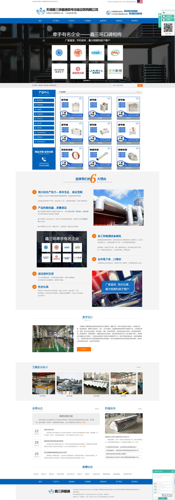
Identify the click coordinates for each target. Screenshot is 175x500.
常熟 (101, 496)
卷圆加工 (87, 474)
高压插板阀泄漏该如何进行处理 (55, 452)
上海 (90, 496)
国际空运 (43, 474)
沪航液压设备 (96, 474)
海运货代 (36, 474)
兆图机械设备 (116, 474)
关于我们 (56, 21)
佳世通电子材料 (127, 474)
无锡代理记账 (60, 474)
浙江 (92, 496)
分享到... (168, 19)
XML (124, 1)
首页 (40, 21)
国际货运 (51, 474)
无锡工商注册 (70, 474)
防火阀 (39, 123)
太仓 (98, 496)
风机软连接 (71, 168)
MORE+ (139, 92)
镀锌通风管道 (52, 85)
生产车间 (43, 396)
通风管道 (40, 85)
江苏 (87, 496)
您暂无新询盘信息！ (131, 1)
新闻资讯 (103, 21)
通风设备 (46, 85)
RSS (120, 1)
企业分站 (109, 1)
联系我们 (135, 21)
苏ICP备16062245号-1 (79, 494)
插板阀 (39, 109)
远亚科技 (106, 494)
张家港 (104, 496)
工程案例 (87, 21)
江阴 (110, 496)
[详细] (84, 422)
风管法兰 (40, 118)
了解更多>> (84, 349)
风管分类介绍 (66, 416)
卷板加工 (79, 474)
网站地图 (115, 1)
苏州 (113, 496)
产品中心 (72, 21)
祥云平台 (94, 494)
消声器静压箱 (41, 132)
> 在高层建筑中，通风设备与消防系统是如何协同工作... (122, 450)
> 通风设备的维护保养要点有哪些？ (116, 454)
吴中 (95, 496)
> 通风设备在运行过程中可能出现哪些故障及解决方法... (122, 457)
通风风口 (40, 137)
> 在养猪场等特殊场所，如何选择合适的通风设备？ (121, 447)
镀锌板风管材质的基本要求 (53, 441)
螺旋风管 (40, 100)
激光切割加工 (41, 141)
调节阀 (39, 128)
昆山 (107, 496)
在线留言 (119, 21)
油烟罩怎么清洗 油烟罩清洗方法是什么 (117, 437)
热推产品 (75, 496)
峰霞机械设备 (106, 474)
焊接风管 (40, 114)
